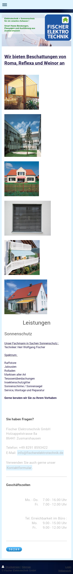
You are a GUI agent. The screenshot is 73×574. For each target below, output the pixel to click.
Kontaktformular (19, 467)
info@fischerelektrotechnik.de (40, 452)
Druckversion (11, 567)
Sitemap (26, 567)
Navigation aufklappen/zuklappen (36, 4)
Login (68, 567)
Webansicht (64, 570)
